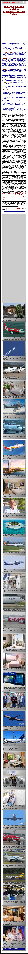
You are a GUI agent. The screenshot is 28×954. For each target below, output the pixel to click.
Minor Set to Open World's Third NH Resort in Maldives (14, 527)
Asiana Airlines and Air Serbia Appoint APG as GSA (14, 546)
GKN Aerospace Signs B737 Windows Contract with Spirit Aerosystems (14, 159)
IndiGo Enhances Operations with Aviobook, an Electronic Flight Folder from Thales (14, 681)
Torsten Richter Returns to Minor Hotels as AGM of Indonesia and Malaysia (14, 507)
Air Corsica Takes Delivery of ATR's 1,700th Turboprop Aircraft (14, 370)
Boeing (24, 208)
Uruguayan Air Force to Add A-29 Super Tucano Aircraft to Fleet (14, 408)
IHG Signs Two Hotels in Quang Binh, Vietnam (14, 469)
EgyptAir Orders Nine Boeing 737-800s (14, 135)
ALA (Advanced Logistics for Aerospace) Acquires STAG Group (14, 148)
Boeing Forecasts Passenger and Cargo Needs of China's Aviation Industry (14, 350)
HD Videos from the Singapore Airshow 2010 (14, 200)
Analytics (4, 209)
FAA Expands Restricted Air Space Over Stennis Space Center (14, 129)
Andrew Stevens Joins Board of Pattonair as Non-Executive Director (14, 162)
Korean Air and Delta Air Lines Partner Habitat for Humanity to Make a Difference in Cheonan (14, 799)
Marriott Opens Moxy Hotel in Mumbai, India (14, 488)
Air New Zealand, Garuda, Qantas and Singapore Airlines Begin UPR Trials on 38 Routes (14, 819)
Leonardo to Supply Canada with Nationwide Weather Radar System (14, 120)
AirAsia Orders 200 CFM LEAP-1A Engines (14, 117)
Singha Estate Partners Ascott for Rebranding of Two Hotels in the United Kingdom (14, 915)
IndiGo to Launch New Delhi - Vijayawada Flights (14, 564)
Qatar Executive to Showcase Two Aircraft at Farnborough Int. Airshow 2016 (14, 182)
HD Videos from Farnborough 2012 (14, 204)
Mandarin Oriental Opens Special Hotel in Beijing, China (14, 312)
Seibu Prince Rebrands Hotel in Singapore (14, 761)
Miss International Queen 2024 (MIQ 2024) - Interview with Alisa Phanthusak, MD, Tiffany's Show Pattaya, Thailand (14, 936)
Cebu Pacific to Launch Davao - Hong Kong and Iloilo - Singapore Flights (14, 876)
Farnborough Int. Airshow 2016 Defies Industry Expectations (14, 114)
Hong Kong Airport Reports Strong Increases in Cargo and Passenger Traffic (14, 582)
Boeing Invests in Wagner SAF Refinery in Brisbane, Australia (14, 701)
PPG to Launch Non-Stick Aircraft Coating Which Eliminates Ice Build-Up (14, 138)
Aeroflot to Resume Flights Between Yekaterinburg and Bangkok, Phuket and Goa (14, 720)
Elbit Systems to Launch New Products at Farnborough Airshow (14, 176)
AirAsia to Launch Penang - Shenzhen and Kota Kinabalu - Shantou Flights (14, 331)
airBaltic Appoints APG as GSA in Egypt (14, 779)
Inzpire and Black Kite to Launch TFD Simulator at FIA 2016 (14, 180)
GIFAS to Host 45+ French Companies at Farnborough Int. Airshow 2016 (14, 170)
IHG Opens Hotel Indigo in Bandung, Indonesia (14, 661)
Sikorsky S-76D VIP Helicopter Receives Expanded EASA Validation (14, 153)
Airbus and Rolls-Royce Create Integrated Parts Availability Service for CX (14, 127)
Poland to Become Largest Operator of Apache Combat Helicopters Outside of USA (14, 895)
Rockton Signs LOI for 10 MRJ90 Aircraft (14, 151)
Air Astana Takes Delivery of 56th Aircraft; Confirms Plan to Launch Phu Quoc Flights (14, 741)
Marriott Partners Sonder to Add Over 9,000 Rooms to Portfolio (14, 642)
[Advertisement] (13, 30)
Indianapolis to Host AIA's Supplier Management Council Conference (14, 145)
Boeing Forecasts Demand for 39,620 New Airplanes (14, 154)
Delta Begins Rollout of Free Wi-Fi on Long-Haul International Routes (14, 602)
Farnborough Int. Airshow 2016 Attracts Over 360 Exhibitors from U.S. (14, 167)
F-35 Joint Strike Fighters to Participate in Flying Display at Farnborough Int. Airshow (14, 188)
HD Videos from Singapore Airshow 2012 (14, 203)
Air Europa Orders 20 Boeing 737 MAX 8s (14, 125)
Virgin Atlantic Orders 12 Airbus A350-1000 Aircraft (14, 149)
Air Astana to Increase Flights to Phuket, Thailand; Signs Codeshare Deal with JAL (14, 429)
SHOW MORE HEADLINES (11, 949)
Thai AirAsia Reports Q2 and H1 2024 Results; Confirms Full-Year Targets (14, 839)
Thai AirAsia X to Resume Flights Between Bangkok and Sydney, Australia (14, 622)
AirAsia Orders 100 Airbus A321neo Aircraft (14, 136)
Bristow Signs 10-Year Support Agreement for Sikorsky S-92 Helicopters (14, 143)
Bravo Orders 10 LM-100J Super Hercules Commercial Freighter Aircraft (14, 140)
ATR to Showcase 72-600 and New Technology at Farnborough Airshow (14, 178)
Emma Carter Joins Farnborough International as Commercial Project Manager (14, 191)
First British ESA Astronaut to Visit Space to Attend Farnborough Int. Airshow (14, 165)
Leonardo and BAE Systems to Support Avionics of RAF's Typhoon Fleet (14, 133)
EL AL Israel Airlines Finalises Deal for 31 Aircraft (14, 858)
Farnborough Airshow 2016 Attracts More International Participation (14, 184)
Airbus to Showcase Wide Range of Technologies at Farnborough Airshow (14, 172)
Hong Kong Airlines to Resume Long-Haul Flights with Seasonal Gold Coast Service (14, 449)
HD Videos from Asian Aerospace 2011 (12, 202)
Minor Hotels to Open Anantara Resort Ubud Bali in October (14, 389)
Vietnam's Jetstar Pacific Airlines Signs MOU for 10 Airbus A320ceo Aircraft (14, 116)
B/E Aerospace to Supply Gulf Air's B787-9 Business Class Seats (14, 122)
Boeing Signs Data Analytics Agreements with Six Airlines (14, 161)
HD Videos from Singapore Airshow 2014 (14, 205)
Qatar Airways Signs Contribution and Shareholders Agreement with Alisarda (14, 132)
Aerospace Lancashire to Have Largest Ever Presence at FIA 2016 (14, 174)
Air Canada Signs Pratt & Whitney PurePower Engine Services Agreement (14, 123)
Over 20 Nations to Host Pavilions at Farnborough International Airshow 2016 (14, 186)
